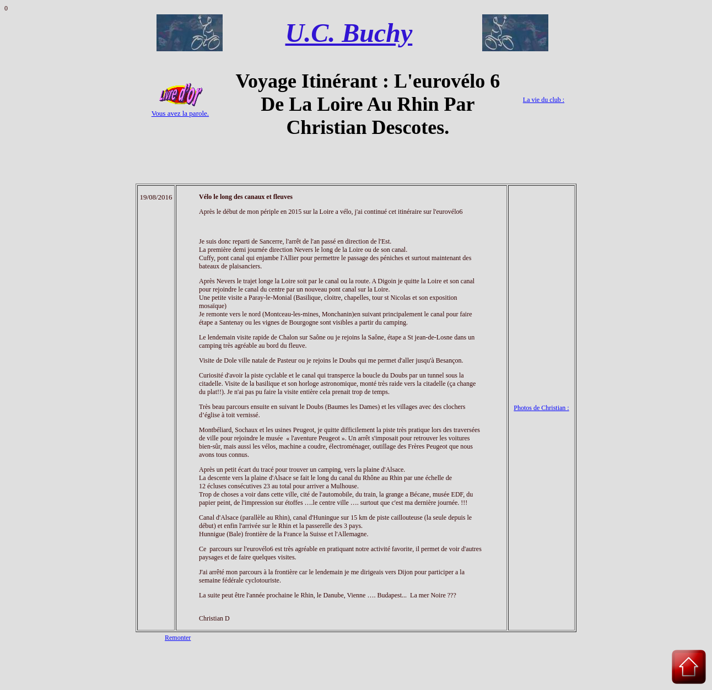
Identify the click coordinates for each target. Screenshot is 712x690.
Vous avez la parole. (180, 113)
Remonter (178, 638)
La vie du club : (543, 100)
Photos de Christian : (541, 408)
